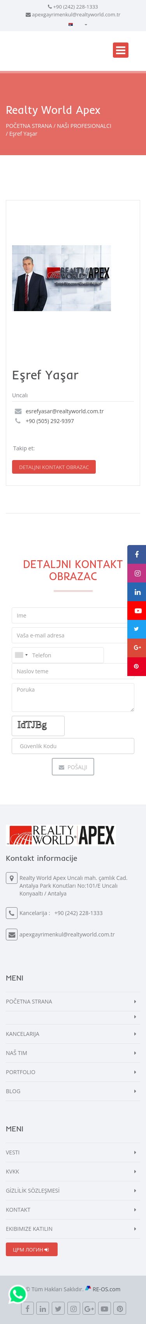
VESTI (12, 1152)
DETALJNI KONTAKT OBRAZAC (54, 467)
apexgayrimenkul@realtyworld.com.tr (76, 14)
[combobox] (21, 655)
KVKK (12, 1171)
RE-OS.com (106, 1289)
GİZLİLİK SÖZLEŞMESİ (33, 1190)
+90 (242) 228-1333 (75, 6)
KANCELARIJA (22, 1033)
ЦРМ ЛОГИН (31, 1249)
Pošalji (73, 767)
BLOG (13, 1091)
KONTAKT (18, 1209)
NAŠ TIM (16, 1053)
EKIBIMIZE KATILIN (29, 1228)
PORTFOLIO (20, 1072)
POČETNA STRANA (29, 125)
